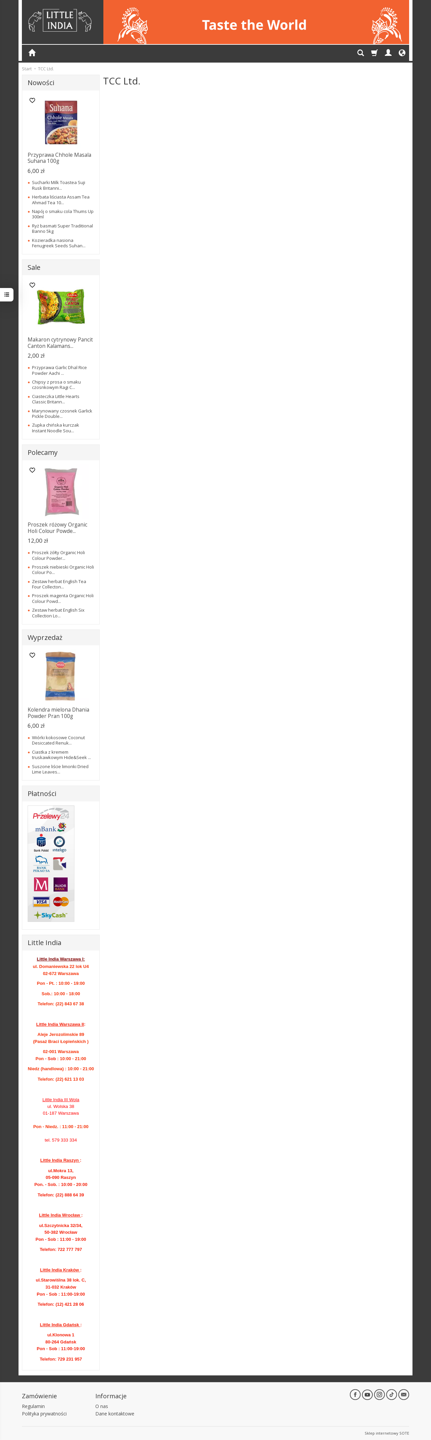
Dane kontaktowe (114, 1413)
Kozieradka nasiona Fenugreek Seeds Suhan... (59, 243)
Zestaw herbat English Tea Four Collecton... (59, 584)
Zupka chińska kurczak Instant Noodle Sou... (55, 427)
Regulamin (33, 1406)
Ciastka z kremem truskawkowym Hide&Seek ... (61, 754)
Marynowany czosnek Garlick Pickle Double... (62, 413)
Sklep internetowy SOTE (387, 1433)
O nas (101, 1406)
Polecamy (43, 452)
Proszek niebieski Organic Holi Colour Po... (63, 569)
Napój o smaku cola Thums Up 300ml (63, 214)
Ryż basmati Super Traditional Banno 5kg (62, 228)
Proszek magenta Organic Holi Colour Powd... (63, 598)
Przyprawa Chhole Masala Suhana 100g (59, 158)
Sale (34, 267)
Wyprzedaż (45, 637)
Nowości (41, 82)
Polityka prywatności (44, 1413)
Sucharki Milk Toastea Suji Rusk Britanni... (58, 185)
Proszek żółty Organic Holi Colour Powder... (58, 555)
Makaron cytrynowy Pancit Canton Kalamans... (60, 342)
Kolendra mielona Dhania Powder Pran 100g (58, 712)
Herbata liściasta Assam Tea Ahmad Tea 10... (61, 199)
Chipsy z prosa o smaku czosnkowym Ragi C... (56, 384)
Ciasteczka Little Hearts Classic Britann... (55, 399)
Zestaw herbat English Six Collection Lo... (58, 612)
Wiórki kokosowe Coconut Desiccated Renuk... (58, 740)
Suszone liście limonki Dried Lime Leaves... (60, 769)
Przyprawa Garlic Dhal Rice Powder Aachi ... (59, 370)
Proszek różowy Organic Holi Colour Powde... (57, 527)
